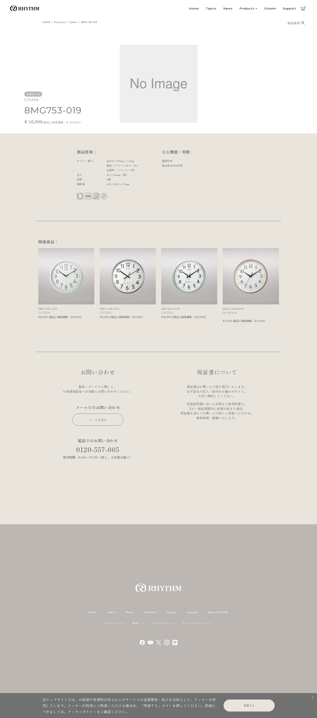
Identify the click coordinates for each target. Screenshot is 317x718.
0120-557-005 (97, 449)
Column (270, 8)
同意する (249, 705)
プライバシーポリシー (163, 623)
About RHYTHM (218, 612)
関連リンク (138, 623)
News (228, 8)
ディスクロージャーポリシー (197, 623)
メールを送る (98, 420)
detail (73, 22)
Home (194, 8)
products (60, 22)
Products (246, 8)
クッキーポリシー (82, 711)
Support (289, 8)
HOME (47, 22)
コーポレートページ (115, 623)
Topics (211, 8)
